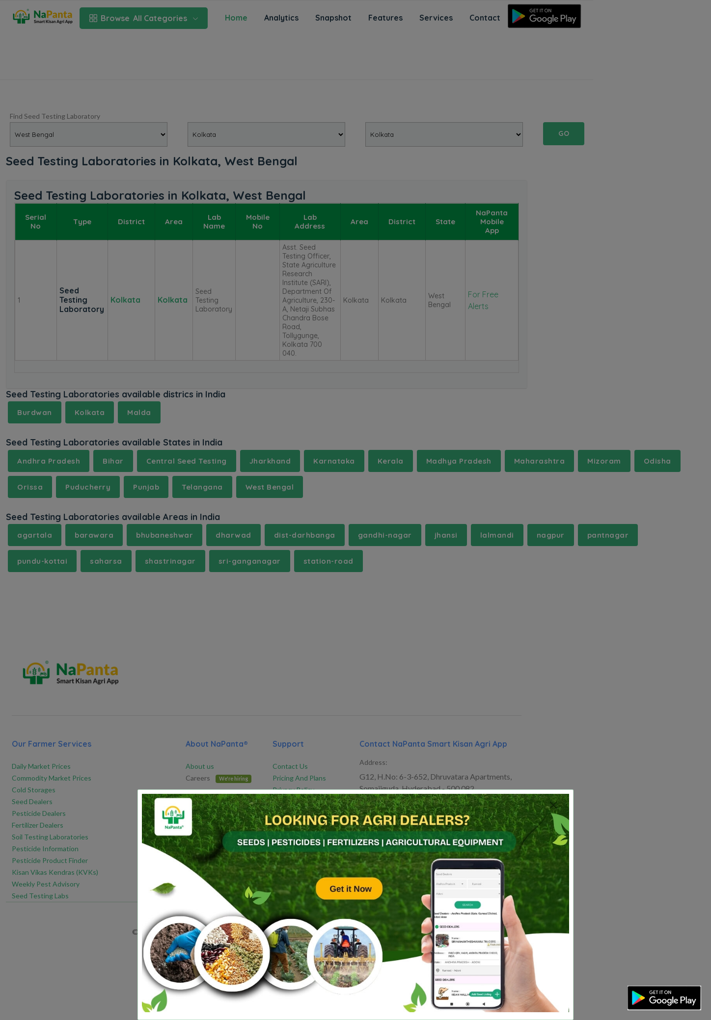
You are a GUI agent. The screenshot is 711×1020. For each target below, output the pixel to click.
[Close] (553, 805)
